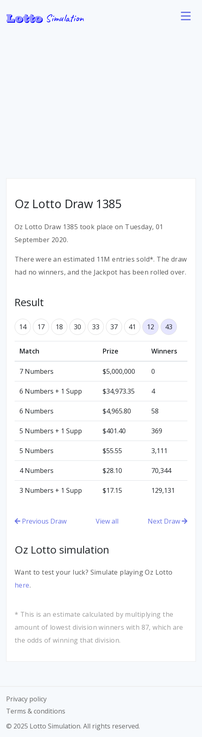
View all (107, 521)
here (22, 585)
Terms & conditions (35, 711)
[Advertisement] (101, 97)
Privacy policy (26, 698)
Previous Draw (41, 521)
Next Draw (167, 521)
